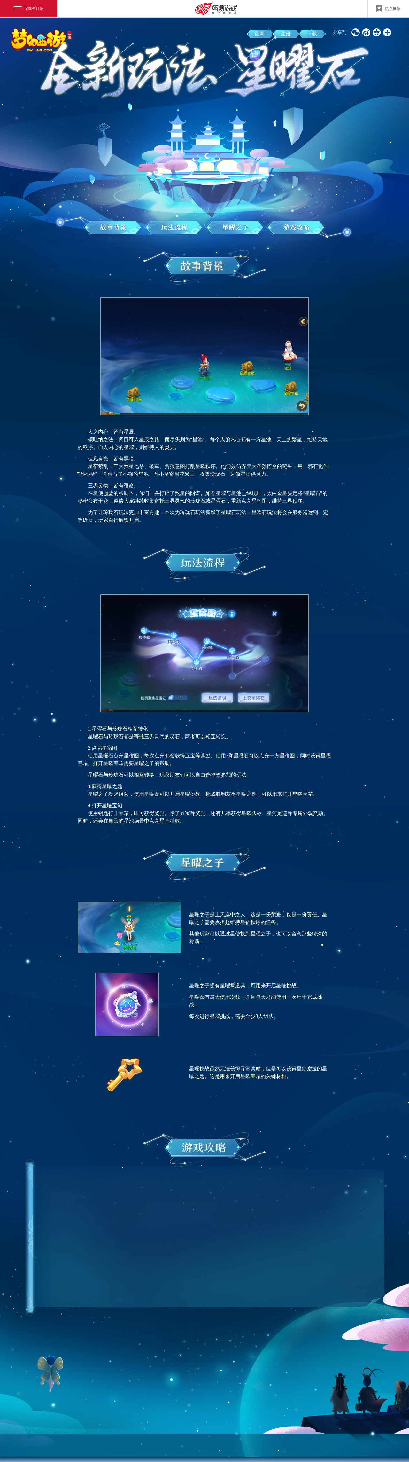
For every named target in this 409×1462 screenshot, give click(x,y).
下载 (312, 33)
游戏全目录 (28, 8)
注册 (286, 33)
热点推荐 (388, 8)
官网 (259, 33)
